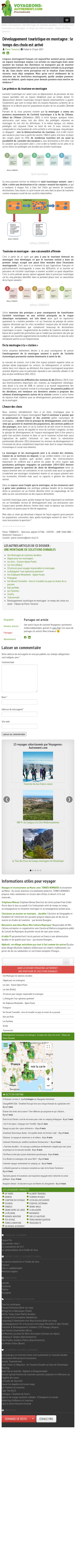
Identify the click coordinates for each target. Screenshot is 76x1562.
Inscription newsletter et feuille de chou (20, 1261)
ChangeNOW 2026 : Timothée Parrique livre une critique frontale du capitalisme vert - (37, 1105)
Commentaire (8, 662)
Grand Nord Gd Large (15, 1209)
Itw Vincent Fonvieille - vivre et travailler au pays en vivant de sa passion (31, 1012)
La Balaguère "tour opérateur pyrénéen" (25, 571)
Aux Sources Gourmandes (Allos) (17, 1330)
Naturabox (34, 1213)
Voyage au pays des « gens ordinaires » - (24, 1128)
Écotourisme (15, 24)
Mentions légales (10, 1271)
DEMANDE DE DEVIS (16, 1419)
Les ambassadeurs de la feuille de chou (20, 1249)
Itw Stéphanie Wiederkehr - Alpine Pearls (26, 574)
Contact (5, 1264)
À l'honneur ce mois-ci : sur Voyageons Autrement (28, 1099)
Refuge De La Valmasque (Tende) (17, 1310)
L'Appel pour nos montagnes (20, 558)
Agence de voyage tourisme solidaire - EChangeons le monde (30, 1397)
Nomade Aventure (13, 1216)
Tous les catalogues (11, 1304)
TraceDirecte (35, 1222)
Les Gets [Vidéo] (14, 564)
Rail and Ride (13, 587)
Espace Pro (7, 1240)
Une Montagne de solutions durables (40, 24)
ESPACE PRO (46, 1419)
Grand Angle (35, 1206)
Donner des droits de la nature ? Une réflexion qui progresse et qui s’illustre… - (34, 1113)
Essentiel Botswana (38, 1203)
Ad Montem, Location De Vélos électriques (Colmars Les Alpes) (31, 1333)
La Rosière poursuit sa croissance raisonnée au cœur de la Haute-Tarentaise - (33, 1170)
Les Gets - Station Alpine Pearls (22, 561)
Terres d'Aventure (13, 1222)
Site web (6, 721)
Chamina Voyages (37, 1196)
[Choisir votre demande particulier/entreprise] (33, 1418)
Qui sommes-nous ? (11, 1243)
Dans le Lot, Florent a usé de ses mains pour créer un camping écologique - (38, 1119)
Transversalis (13, 597)
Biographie (9, 619)
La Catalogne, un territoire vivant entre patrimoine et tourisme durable (35, 1354)
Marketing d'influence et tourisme (17, 1400)
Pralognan (12, 577)
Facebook (6, 1286)
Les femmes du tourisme (13, 1387)
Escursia (9, 1203)
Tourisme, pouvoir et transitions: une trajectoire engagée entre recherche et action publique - (35, 1177)
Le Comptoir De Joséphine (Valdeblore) (19, 1317)
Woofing (5, 1367)
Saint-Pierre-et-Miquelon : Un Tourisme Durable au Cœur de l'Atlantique (35, 1364)
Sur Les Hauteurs (37, 1216)
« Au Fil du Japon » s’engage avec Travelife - (25, 1123)
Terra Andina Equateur (39, 1219)
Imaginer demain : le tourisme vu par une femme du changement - (34, 1183)
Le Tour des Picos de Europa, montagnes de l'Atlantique (38, 860)
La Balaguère (35, 1209)
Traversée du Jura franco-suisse (38, 783)
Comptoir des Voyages (15, 1200)
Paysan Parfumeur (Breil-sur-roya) (17, 1307)
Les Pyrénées (13, 590)
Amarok (8, 1196)
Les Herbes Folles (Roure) (13, 1343)
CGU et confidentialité (12, 1268)
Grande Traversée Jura (12, 1361)
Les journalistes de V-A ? (13, 1246)
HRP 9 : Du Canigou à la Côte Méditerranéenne (38, 822)
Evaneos (8, 1206)
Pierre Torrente (12, 49)
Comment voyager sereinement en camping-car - (27, 1163)
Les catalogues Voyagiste (16, 1189)
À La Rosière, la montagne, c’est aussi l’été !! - (26, 1158)
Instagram (6, 1292)
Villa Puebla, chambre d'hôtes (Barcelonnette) (23, 1340)
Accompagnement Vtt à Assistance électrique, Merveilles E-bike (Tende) (35, 1323)
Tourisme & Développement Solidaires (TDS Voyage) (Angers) (30, 1327)
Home (4, 24)
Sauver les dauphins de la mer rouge (18, 1384)
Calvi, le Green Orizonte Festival (16, 1403)
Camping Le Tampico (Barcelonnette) (19, 1336)
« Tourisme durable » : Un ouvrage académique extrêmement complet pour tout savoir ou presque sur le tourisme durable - (37, 1148)
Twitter (5, 1289)
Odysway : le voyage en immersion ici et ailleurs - (28, 1137)
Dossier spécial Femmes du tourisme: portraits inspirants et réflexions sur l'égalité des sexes (36, 1376)
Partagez (8, 632)
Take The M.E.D (9, 1390)
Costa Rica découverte (39, 1200)
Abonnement (10, 639)
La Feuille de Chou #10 (12, 1380)
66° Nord (9, 1193)
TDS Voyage (10, 1219)
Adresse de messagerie (13, 709)
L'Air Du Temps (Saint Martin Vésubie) (18, 1314)
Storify (10, 594)
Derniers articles (11, 626)
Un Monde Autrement (15, 1226)
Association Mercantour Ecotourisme (19, 1358)
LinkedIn (5, 1282)
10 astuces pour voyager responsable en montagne (31, 568)
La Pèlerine (10, 1213)
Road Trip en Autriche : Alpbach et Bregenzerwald (24, 1371)
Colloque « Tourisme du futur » (16, 1393)
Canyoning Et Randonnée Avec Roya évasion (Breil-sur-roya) (29, 1320)
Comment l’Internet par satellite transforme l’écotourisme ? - (32, 1142)
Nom (4, 697)
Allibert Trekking (37, 1193)
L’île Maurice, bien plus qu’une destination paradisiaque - (31, 1154)
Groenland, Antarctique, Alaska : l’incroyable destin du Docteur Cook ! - (36, 1132)
